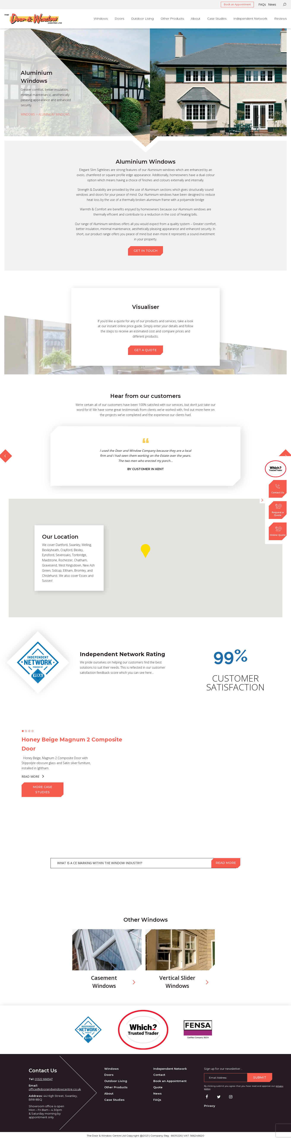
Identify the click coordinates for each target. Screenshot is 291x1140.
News (272, 4)
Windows (111, 1069)
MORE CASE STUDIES (42, 789)
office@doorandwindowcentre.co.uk (55, 1090)
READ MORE (33, 777)
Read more (226, 863)
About (108, 1094)
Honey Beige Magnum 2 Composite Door (72, 744)
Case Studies (114, 1100)
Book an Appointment (237, 4)
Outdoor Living (115, 1081)
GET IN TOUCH (146, 251)
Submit (259, 1078)
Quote (158, 1088)
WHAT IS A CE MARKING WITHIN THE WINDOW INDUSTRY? (99, 864)
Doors (109, 1075)
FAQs (262, 4)
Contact (159, 1075)
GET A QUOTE (145, 350)
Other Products (116, 1088)
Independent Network (170, 1069)
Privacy (209, 1106)
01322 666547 (44, 1079)
